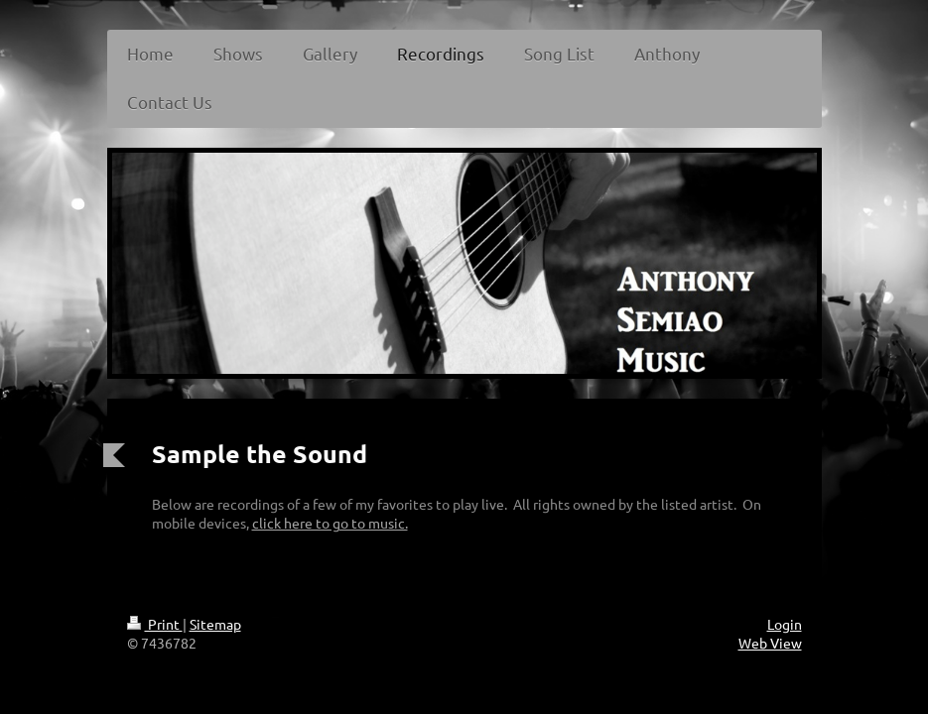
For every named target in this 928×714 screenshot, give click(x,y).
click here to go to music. (330, 523)
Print (155, 624)
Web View (770, 643)
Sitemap (215, 624)
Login (784, 624)
